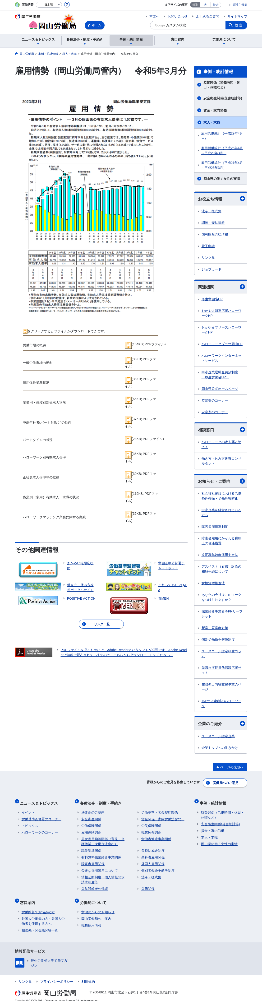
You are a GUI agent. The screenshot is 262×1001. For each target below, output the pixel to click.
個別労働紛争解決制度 (218, 641)
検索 (239, 25)
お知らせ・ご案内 (221, 482)
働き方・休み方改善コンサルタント (221, 462)
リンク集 (208, 258)
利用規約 (88, 976)
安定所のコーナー (215, 413)
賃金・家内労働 (215, 110)
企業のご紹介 (221, 725)
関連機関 (221, 287)
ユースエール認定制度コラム (221, 654)
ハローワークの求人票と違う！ (221, 445)
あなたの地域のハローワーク (221, 704)
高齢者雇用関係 (153, 855)
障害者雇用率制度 (215, 528)
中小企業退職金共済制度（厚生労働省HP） (220, 375)
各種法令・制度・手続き (102, 802)
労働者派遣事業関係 (156, 836)
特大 (216, 4)
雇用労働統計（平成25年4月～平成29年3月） (222, 150)
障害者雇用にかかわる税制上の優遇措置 (221, 542)
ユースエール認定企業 (218, 737)
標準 (195, 4)
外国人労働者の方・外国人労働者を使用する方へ (43, 915)
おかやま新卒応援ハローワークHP (221, 314)
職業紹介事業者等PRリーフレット (222, 615)
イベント (28, 810)
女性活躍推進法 (213, 584)
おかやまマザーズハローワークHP (221, 330)
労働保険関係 (91, 823)
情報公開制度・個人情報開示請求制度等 (102, 877)
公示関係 (148, 886)
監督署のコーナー (215, 401)
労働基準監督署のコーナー (41, 816)
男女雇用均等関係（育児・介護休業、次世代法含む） (102, 838)
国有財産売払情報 (215, 234)
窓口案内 (29, 898)
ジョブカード (211, 269)
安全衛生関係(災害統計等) (222, 98)
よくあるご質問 (207, 16)
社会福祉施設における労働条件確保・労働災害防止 (221, 497)
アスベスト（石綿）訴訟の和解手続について (221, 570)
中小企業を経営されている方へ (221, 513)
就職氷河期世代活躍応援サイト (221, 671)
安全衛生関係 (91, 816)
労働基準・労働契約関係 (159, 810)
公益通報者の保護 (94, 886)
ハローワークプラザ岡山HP (222, 345)
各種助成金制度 (153, 848)
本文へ (154, 16)
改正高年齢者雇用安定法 (220, 556)
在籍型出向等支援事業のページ (221, 688)
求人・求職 (211, 122)
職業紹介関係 (151, 830)
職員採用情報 (91, 919)
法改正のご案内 (93, 810)
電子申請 (208, 246)
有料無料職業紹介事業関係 (101, 855)
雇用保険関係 (91, 830)
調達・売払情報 (213, 223)
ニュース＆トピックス (41, 802)
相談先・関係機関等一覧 (40, 924)
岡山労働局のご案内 (96, 913)
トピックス (30, 823)
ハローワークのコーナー (40, 830)
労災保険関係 (151, 823)
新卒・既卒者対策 (215, 629)
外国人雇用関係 (153, 861)
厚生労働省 (240, 4)
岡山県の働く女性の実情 (221, 179)
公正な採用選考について (99, 868)
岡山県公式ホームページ (220, 389)
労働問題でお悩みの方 (38, 906)
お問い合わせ (178, 16)
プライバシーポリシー (56, 976)
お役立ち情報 (221, 199)
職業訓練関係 (91, 848)
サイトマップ (237, 16)
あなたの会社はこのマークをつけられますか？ (221, 598)
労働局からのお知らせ (98, 906)
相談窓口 (221, 430)
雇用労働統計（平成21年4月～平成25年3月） (222, 165)
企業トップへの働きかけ (220, 749)
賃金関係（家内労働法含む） (162, 816)
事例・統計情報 (218, 71)
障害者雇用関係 (93, 861)
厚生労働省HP (212, 300)
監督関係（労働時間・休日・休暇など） (221, 84)
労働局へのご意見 (225, 783)
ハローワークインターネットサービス (221, 358)
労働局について (94, 898)
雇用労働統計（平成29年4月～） (222, 135)
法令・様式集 (211, 211)
